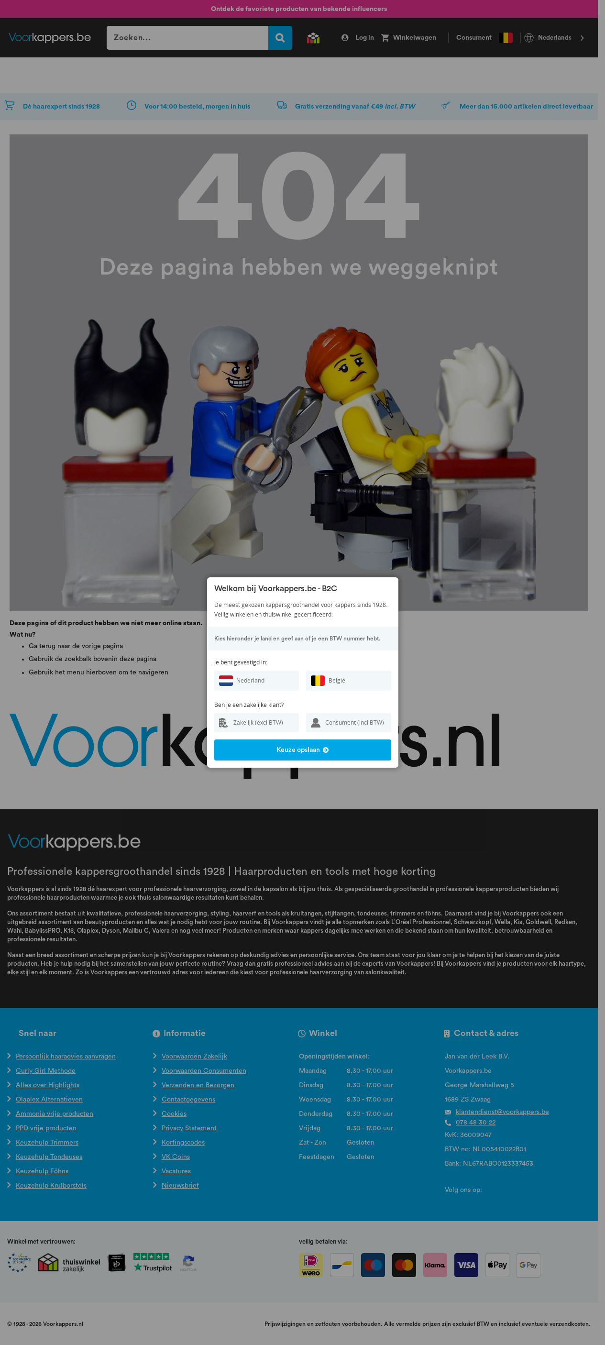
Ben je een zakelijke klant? (249, 705)
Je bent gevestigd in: (240, 662)
